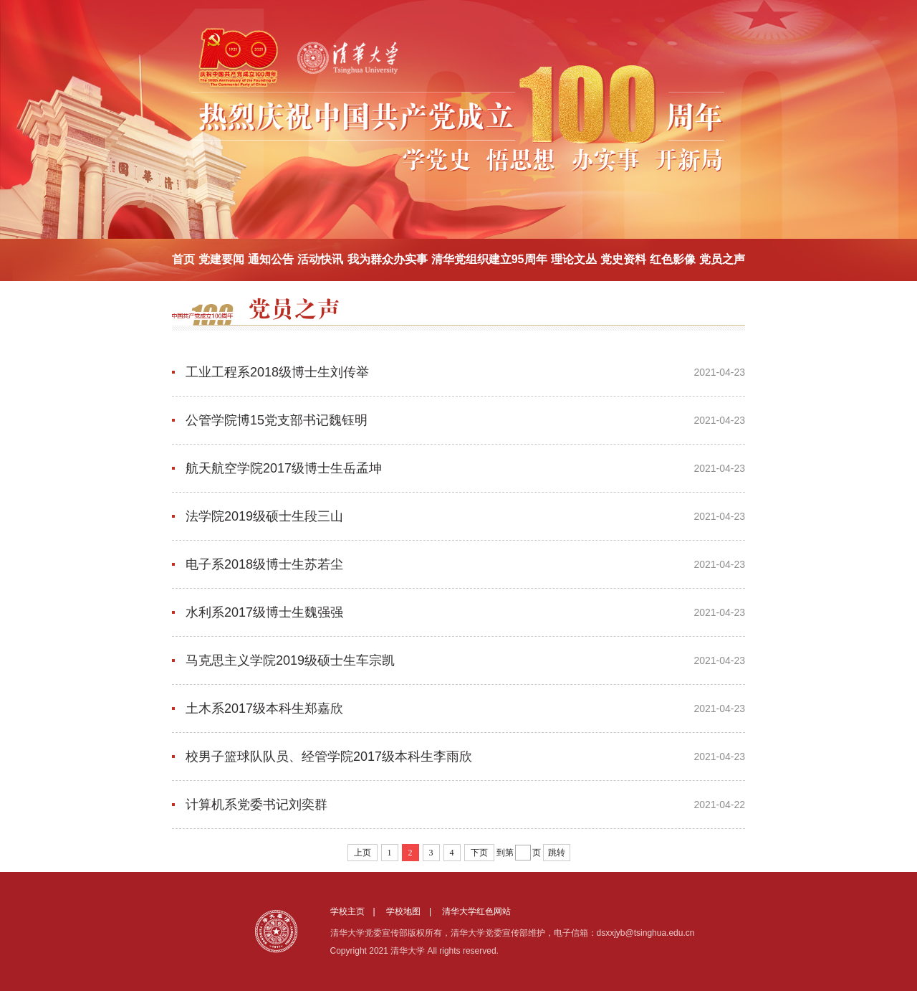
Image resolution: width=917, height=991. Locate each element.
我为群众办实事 (387, 259)
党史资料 (623, 259)
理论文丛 (574, 259)
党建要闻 (221, 259)
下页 (479, 853)
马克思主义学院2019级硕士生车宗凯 (290, 660)
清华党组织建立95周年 (489, 259)
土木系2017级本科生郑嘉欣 (264, 708)
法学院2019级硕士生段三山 (264, 516)
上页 (362, 853)
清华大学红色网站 (476, 911)
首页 (183, 259)
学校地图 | (413, 911)
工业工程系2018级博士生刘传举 (277, 372)
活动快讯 (320, 259)
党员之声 (722, 259)
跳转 (556, 853)
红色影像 (673, 259)
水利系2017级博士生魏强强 (264, 612)
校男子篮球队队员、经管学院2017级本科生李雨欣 (329, 756)
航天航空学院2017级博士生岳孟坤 (284, 468)
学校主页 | (357, 911)
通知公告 (271, 259)
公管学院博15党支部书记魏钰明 (277, 420)
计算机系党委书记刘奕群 (256, 804)
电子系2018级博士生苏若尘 (264, 564)
